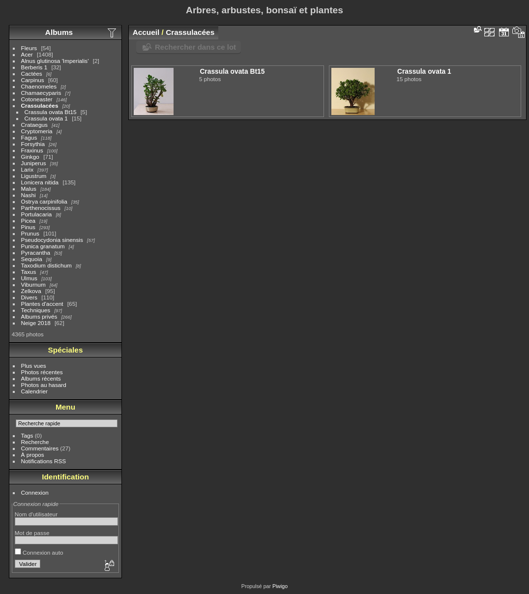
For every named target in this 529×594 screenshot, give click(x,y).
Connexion (35, 492)
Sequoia (31, 259)
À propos (32, 454)
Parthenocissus (40, 208)
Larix (27, 169)
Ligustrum (34, 176)
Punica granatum (43, 246)
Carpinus (32, 80)
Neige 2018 (36, 323)
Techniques (36, 310)
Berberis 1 (34, 67)
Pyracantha (36, 252)
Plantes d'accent (42, 303)
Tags (27, 435)
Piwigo (280, 586)
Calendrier (34, 391)
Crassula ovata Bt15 (51, 112)
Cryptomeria (37, 131)
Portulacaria (36, 214)
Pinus (28, 227)
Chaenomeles (39, 86)
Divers (29, 297)
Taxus (28, 271)
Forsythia (33, 144)
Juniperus (33, 163)
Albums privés (39, 316)
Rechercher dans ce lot (195, 47)
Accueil (146, 32)
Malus (28, 188)
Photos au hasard (43, 385)
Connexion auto (39, 552)
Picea (28, 220)
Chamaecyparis (41, 92)
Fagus (29, 137)
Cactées (31, 73)
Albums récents (41, 378)
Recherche (35, 442)
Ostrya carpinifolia (44, 201)
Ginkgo (30, 156)
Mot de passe (32, 533)
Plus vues (33, 365)
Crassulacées (40, 105)
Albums (59, 32)
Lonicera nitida (40, 182)
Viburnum (33, 284)
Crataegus (34, 124)
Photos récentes (42, 372)
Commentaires (40, 448)
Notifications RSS (43, 461)
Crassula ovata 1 (46, 118)
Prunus (30, 233)
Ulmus (29, 278)
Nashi (28, 195)
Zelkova (31, 291)
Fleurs (29, 48)
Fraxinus (32, 150)
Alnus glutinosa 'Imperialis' (55, 61)
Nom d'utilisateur (36, 514)
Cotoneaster (37, 99)
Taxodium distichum (46, 265)
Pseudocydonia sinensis (52, 240)
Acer (27, 54)
